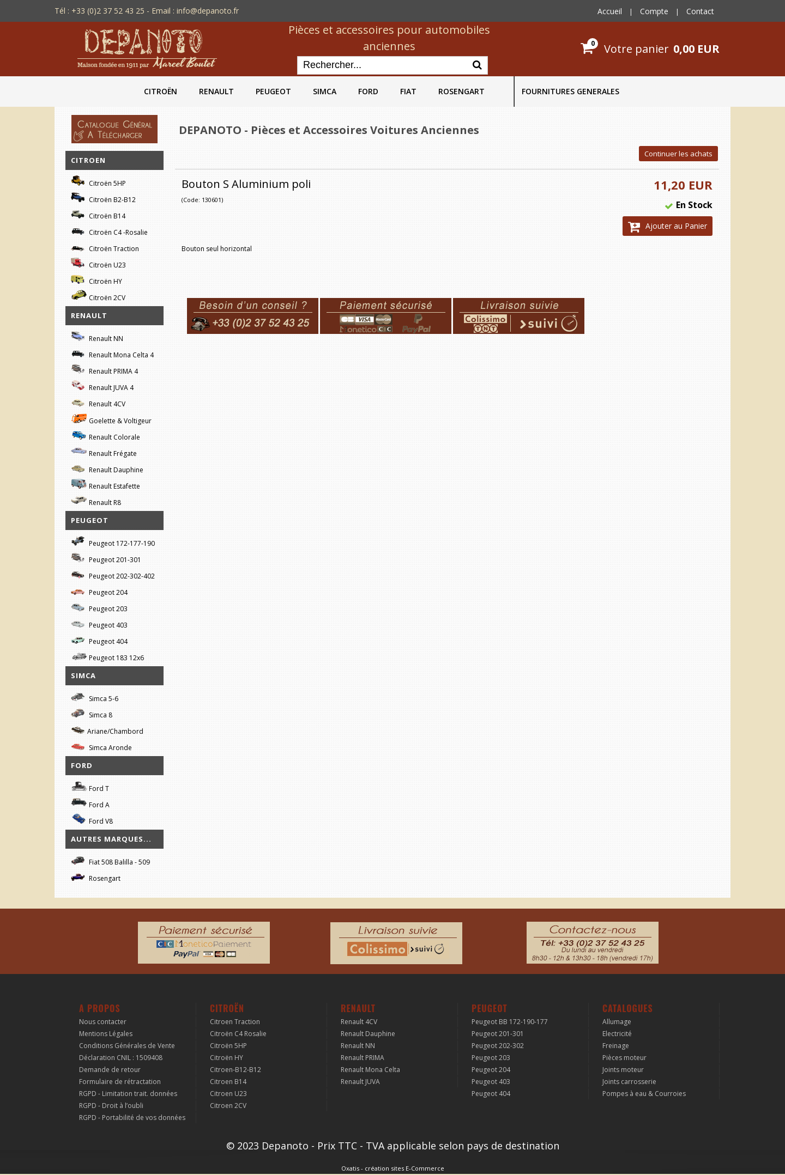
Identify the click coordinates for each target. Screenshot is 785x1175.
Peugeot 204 (99, 591)
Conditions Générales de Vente (127, 1045)
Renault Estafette (105, 484)
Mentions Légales (105, 1033)
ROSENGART (461, 91)
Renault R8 (96, 501)
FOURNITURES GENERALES (570, 91)
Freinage (615, 1045)
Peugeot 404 (99, 640)
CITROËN (160, 91)
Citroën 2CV (98, 296)
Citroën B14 (98, 214)
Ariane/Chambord (107, 729)
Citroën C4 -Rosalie (109, 230)
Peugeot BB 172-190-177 (510, 1021)
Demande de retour (110, 1069)
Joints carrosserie (629, 1081)
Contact (700, 11)
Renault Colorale (105, 436)
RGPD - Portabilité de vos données (132, 1117)
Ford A (90, 803)
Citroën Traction (105, 247)
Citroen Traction (235, 1021)
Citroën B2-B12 (103, 198)
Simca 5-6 (94, 697)
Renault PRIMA (362, 1057)
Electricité (617, 1033)
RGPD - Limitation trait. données (128, 1093)
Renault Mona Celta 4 (112, 353)
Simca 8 (91, 713)
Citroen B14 (228, 1081)
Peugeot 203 (99, 607)
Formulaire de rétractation (120, 1081)
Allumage (616, 1021)
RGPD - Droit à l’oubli (111, 1105)
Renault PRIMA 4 (104, 369)
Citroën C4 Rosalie (238, 1033)
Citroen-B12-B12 (235, 1069)
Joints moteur (623, 1069)
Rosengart (95, 876)
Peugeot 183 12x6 (107, 656)
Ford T (90, 787)
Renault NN (97, 337)
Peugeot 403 (99, 623)
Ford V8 (92, 819)
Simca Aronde (101, 746)
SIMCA (324, 91)
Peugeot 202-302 (498, 1045)
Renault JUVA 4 (102, 386)
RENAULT (216, 91)
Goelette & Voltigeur (111, 418)
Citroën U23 (98, 263)
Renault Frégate (104, 452)
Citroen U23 (228, 1093)
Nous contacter (102, 1021)
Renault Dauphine (107, 468)
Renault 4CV (98, 402)
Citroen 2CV (228, 1105)
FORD (368, 91)
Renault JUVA (360, 1081)
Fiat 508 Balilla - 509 (110, 860)
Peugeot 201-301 (106, 558)
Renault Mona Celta (370, 1069)
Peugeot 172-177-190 (113, 541)
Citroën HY (96, 279)
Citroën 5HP (98, 181)
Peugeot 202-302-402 (113, 574)
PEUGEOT (273, 91)
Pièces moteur (624, 1057)
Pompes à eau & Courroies (644, 1093)
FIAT (408, 91)
